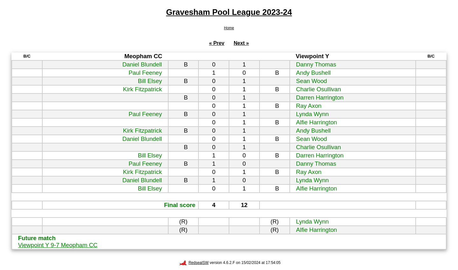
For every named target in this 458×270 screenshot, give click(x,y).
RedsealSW (194, 262)
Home (229, 28)
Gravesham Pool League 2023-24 (229, 12)
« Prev (216, 43)
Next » (241, 43)
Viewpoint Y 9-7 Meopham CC (58, 245)
